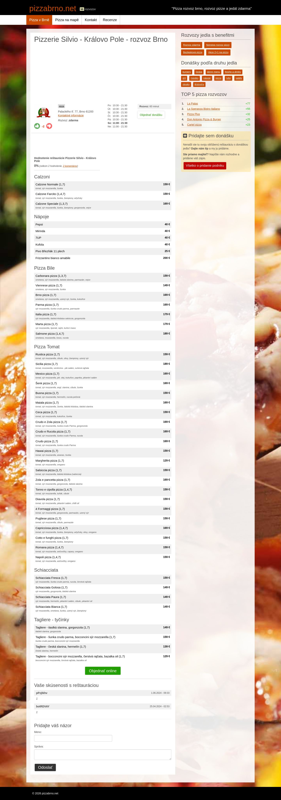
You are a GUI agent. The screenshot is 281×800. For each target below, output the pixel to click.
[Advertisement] (102, 72)
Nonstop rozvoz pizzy (218, 45)
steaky (185, 84)
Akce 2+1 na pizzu (218, 52)
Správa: (39, 746)
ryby (228, 78)
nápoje (207, 78)
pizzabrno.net (52, 8)
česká (199, 72)
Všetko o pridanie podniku (205, 165)
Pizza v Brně (39, 20)
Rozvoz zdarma (191, 45)
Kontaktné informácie (71, 115)
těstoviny (199, 84)
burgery (186, 72)
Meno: (38, 732)
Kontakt (91, 20)
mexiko (194, 78)
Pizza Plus (193, 114)
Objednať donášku (151, 114)
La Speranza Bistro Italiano (203, 108)
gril (184, 78)
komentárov (70, 166)
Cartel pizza (194, 124)
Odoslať (45, 767)
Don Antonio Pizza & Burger (204, 119)
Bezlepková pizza (192, 52)
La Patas (192, 103)
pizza (61, 106)
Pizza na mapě (67, 20)
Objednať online (103, 671)
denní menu (213, 72)
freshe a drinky (233, 72)
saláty (239, 78)
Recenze (110, 20)
